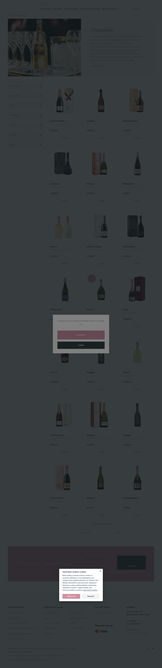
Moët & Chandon (57, 121)
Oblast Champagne (16, 613)
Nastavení (90, 596)
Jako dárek (57, 9)
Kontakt (73, 623)
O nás (46, 618)
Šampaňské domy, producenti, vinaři (22, 628)
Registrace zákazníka (78, 618)
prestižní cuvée (103, 57)
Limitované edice (71, 9)
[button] (147, 9)
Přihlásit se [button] (135, 9)
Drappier (90, 121)
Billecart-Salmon (130, 121)
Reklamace (48, 634)
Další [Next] (118, 533)
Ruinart (53, 247)
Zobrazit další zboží (101, 524)
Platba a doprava (51, 628)
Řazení (12, 145)
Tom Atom (44, 660)
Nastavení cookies (77, 628)
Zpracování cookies (90, 590)
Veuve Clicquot (57, 498)
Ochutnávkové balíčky (90, 9)
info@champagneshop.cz (136, 633)
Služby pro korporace (103, 613)
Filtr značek (14, 86)
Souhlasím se (115, 573)
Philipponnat (128, 184)
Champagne (45, 9)
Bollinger (90, 184)
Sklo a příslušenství (110, 9)
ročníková (106, 53)
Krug (125, 310)
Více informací (97, 66)
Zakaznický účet (76, 613)
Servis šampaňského (16, 639)
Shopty (31, 660)
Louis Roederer (57, 435)
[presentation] (131, 559)
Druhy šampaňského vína (18, 623)
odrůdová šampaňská (131, 53)
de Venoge (54, 184)
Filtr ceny (13, 135)
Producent (14, 115)
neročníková (96, 53)
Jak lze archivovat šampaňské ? (20, 634)
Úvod (10, 15)
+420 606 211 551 (132, 630)
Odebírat (131, 566)
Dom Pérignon (129, 247)
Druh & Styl (14, 96)
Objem (12, 106)
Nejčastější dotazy (51, 613)
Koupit (65, 138)
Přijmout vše (71, 596)
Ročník (13, 125)
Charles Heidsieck (131, 498)
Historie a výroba (14, 618)
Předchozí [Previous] (86, 533)
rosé (114, 53)
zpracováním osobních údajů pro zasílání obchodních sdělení (115, 572)
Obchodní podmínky (52, 623)
